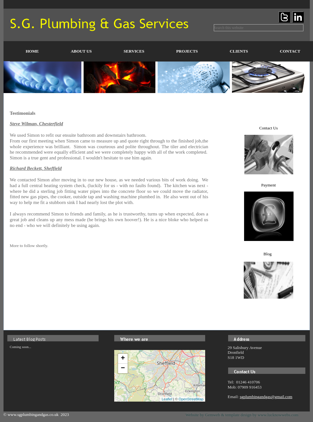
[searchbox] (258, 27)
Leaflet (167, 399)
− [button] (123, 368)
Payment (268, 185)
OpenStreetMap (191, 399)
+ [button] (123, 358)
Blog (268, 253)
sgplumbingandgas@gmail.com (266, 396)
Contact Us (268, 128)
